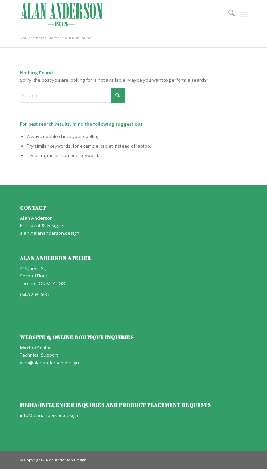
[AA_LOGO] (110, 14)
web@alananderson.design (49, 362)
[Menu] (243, 14)
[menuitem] (228, 14)
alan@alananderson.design (49, 233)
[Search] (228, 14)
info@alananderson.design (49, 415)
